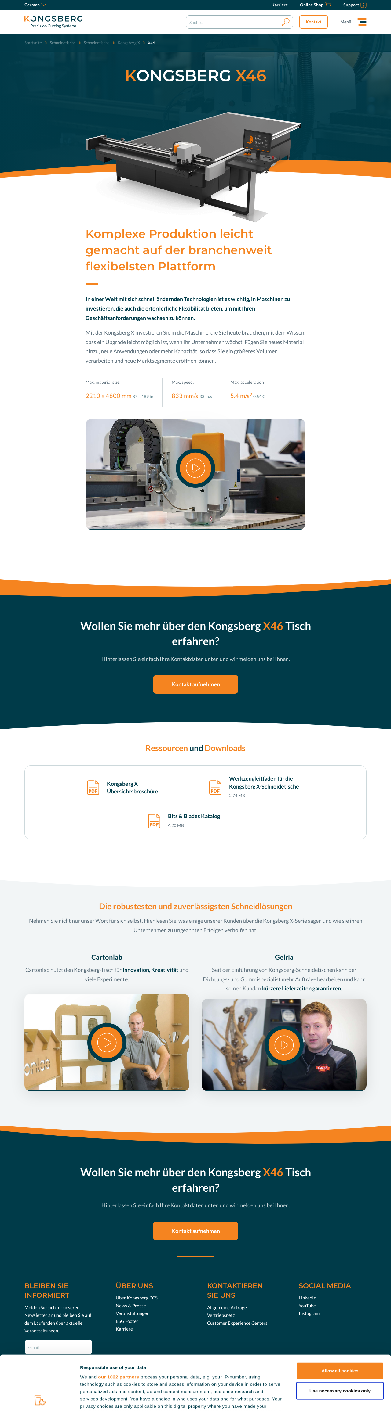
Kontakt (313, 21)
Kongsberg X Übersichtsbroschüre (132, 787)
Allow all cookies (340, 1318)
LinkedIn (307, 1297)
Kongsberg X (129, 42)
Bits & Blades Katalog (194, 816)
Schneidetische (63, 42)
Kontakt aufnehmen (195, 684)
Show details (320, 1400)
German (35, 4)
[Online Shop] (315, 5)
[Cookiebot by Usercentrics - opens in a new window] (39, 1400)
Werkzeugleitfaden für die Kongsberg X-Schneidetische (264, 782)
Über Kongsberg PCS (137, 1297)
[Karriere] (279, 5)
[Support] (355, 5)
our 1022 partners (118, 1325)
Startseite (33, 42)
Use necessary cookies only (340, 1338)
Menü (345, 21)
